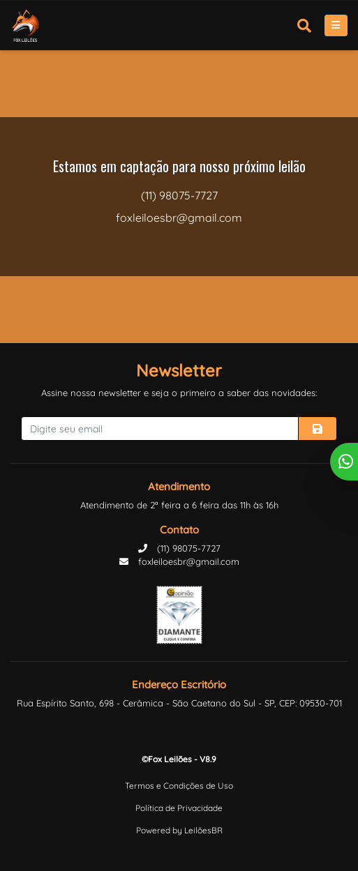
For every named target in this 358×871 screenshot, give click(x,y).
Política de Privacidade (179, 808)
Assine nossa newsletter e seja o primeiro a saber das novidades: (179, 392)
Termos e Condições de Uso (179, 785)
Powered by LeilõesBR (179, 830)
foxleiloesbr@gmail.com (179, 561)
